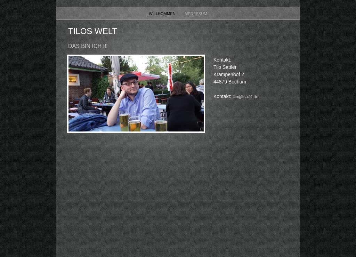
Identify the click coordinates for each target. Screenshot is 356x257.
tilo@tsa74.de (245, 96)
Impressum (195, 13)
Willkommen (163, 13)
